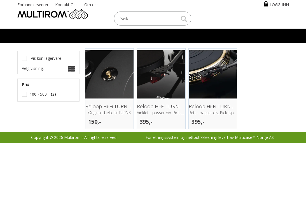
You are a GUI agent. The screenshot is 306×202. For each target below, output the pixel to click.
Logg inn (279, 4)
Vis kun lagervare (45, 58)
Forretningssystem (162, 137)
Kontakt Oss (66, 4)
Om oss (91, 4)
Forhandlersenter (32, 4)
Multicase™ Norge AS (254, 137)
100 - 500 (38, 94)
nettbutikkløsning (201, 137)
